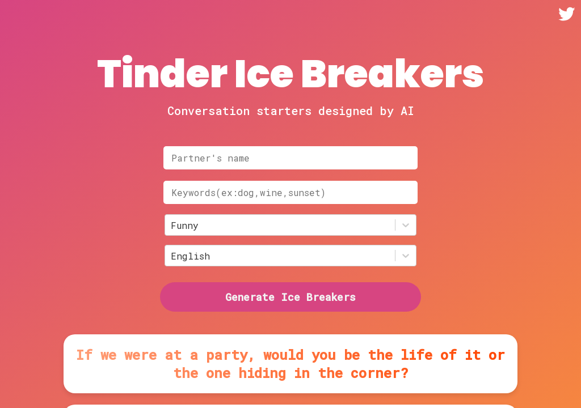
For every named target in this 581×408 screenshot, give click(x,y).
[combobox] (173, 225)
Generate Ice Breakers (290, 297)
